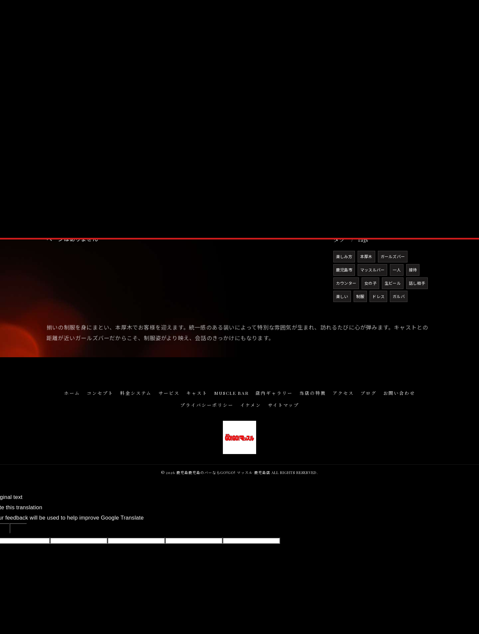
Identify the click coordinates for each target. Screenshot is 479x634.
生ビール (393, 283)
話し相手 (417, 283)
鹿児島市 (344, 269)
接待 (413, 269)
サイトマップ (283, 405)
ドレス (378, 296)
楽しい (342, 296)
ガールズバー (393, 256)
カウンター (346, 283)
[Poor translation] (18, 528)
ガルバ (399, 296)
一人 (396, 269)
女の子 (370, 283)
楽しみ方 (344, 256)
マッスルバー (372, 269)
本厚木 (366, 256)
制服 (360, 296)
